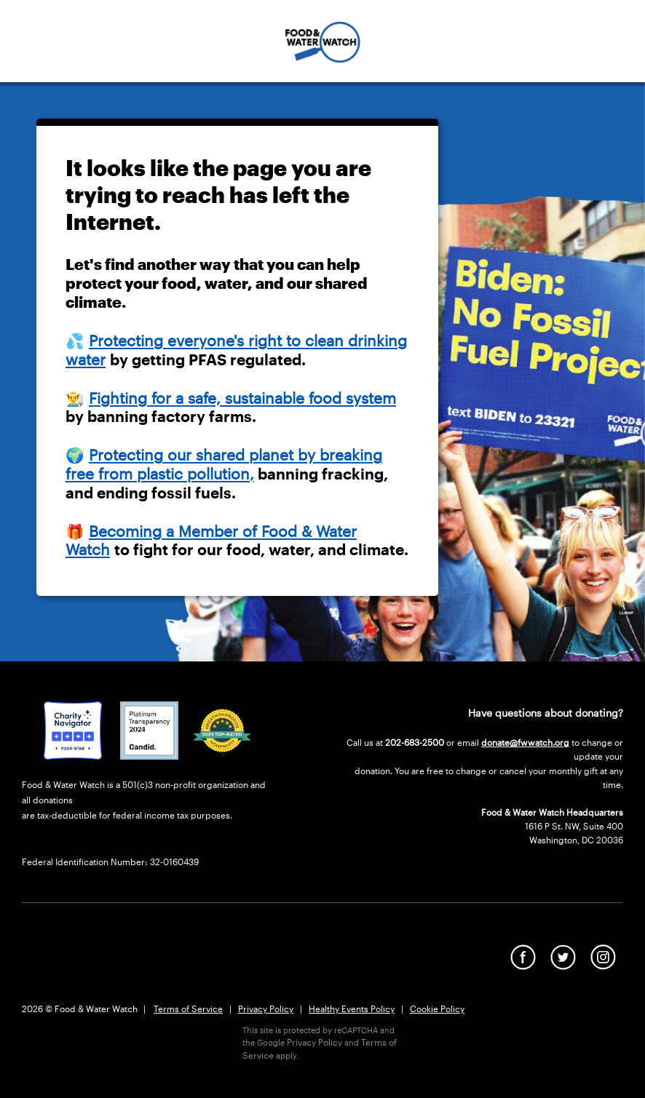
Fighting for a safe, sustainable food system (242, 398)
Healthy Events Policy (352, 1008)
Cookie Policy (437, 1008)
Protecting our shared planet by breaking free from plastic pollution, (224, 464)
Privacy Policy (265, 1008)
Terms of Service (188, 1008)
